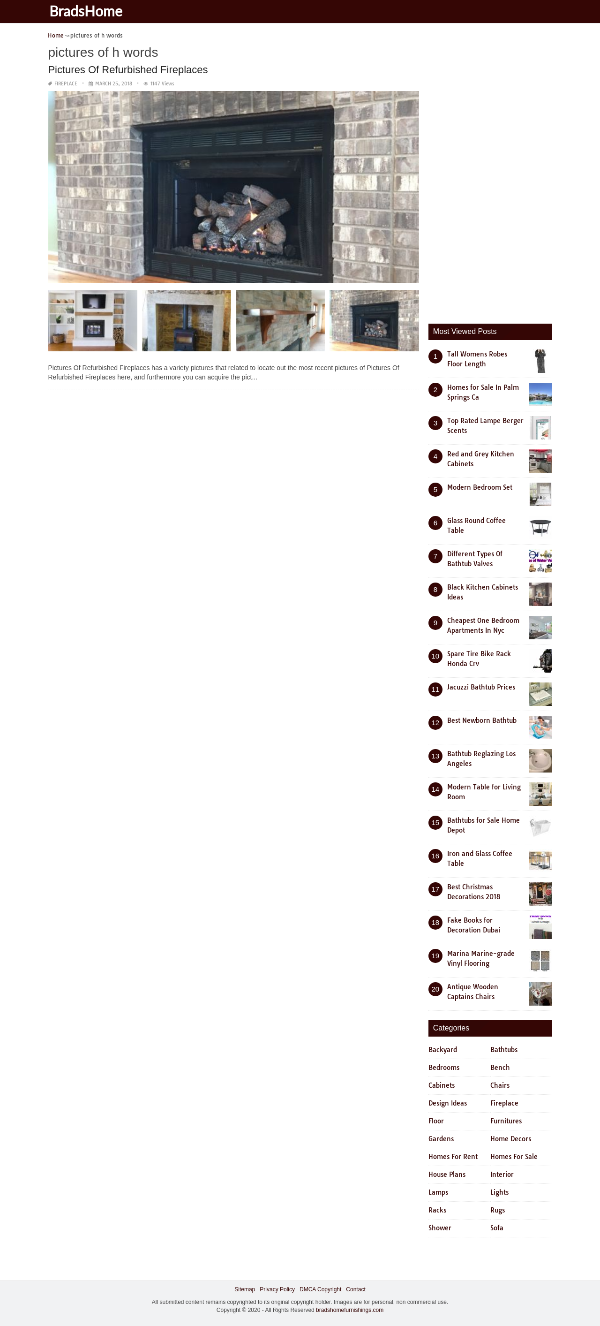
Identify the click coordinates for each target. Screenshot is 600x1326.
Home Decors (510, 1139)
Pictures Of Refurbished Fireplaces (128, 70)
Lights (499, 1192)
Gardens (441, 1139)
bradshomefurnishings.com (349, 1310)
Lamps (438, 1192)
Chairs (500, 1085)
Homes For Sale (514, 1156)
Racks (437, 1210)
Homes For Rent (453, 1156)
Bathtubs (504, 1050)
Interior (502, 1174)
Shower (439, 1228)
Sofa (496, 1228)
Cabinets (441, 1085)
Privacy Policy (277, 1289)
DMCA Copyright (320, 1289)
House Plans (446, 1174)
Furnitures (506, 1121)
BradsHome (89, 10)
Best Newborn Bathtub (482, 720)
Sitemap (244, 1289)
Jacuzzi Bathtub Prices (481, 687)
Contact (355, 1289)
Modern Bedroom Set (479, 487)
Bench (500, 1067)
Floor (436, 1121)
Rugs (497, 1210)
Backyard (442, 1050)
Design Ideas (447, 1103)
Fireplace (65, 84)
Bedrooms (443, 1067)
